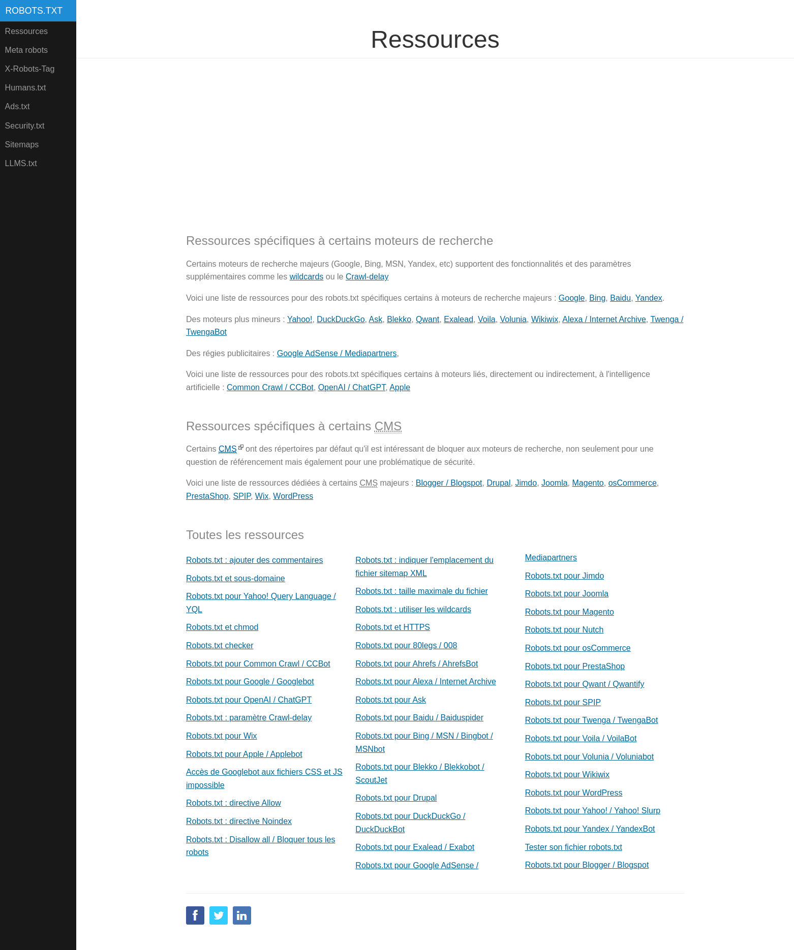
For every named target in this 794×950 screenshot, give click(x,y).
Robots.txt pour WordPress (574, 792)
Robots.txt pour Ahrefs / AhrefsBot (416, 663)
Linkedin (242, 915)
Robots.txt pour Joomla (567, 593)
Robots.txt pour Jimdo (564, 576)
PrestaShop (207, 496)
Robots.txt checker (220, 645)
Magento (588, 483)
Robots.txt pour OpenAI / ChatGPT (249, 699)
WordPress (293, 496)
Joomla (554, 483)
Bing (597, 298)
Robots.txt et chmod (222, 627)
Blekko (399, 319)
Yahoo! (300, 319)
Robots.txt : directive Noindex (239, 821)
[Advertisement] (435, 138)
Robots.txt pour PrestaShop (575, 666)
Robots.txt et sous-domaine (235, 578)
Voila (487, 319)
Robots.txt (34, 11)
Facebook (195, 915)
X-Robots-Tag (30, 69)
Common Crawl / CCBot (270, 387)
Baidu (620, 298)
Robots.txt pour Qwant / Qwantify (585, 684)
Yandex (648, 298)
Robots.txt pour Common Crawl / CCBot (258, 663)
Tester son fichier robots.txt (573, 847)
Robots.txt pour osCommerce (578, 648)
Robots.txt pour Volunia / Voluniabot (589, 756)
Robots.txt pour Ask (390, 699)
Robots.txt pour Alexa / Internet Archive (425, 681)
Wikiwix (544, 319)
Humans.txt (25, 87)
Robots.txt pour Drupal (396, 798)
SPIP (242, 496)
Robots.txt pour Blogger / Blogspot (587, 865)
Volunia (513, 319)
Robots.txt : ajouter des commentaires (254, 560)
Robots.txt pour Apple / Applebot (244, 754)
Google (572, 298)
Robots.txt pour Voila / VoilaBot (581, 738)
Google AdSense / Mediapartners (337, 353)
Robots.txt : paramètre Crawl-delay (249, 717)
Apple (399, 387)
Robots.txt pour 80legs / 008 (406, 645)
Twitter (218, 915)
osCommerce (632, 483)
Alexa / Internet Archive (604, 319)
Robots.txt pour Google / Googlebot (250, 681)
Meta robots (26, 50)
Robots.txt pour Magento (569, 612)
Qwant (427, 319)
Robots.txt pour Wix (221, 736)
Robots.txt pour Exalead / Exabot (414, 847)
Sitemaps (22, 144)
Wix (262, 496)
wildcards (307, 276)
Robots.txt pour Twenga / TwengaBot (591, 720)
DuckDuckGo (340, 319)
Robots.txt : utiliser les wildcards (413, 609)
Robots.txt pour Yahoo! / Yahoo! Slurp (593, 810)
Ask (376, 319)
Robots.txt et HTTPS (392, 627)
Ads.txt (17, 106)
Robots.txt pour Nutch (564, 629)
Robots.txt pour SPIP (563, 702)
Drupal (498, 483)
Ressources (26, 31)
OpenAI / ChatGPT (352, 387)
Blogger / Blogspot (449, 483)
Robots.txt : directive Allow (233, 803)
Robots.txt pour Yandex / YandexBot (590, 829)
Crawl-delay (367, 276)
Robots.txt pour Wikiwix (567, 774)
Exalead (458, 319)
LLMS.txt (21, 163)
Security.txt (25, 125)
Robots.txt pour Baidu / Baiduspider (419, 717)
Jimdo (526, 483)
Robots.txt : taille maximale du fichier (421, 591)
